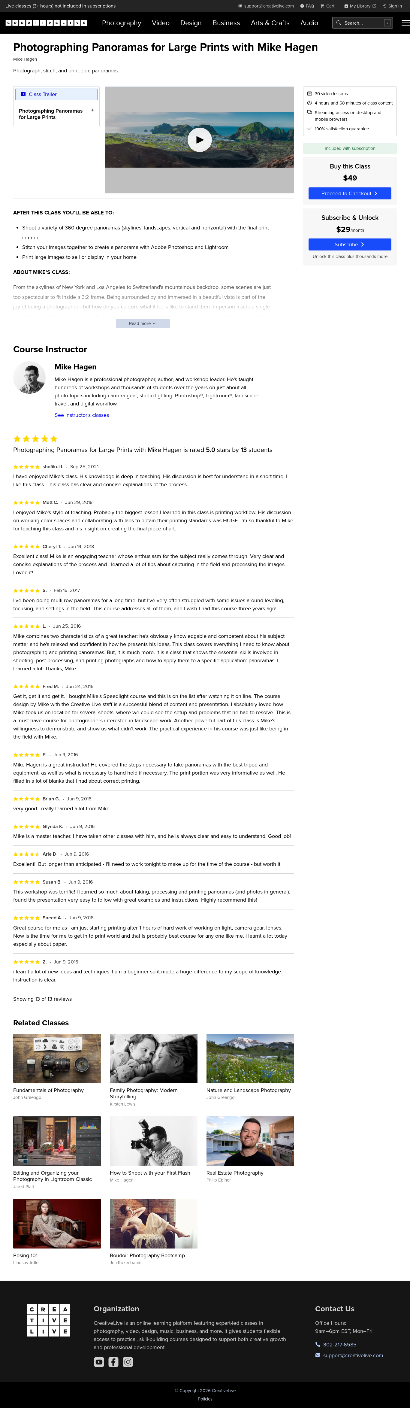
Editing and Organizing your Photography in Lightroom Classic (52, 1176)
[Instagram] (127, 1362)
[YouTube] (99, 1362)
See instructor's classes (82, 415)
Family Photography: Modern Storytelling (144, 1093)
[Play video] (199, 140)
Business (226, 23)
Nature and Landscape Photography (249, 1090)
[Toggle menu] (406, 22)
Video (161, 23)
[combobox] (363, 22)
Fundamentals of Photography (48, 1090)
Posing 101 (25, 1255)
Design (191, 23)
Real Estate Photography (235, 1172)
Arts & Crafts (270, 23)
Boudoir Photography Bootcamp (147, 1255)
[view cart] (329, 6)
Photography (121, 23)
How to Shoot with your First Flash (150, 1172)
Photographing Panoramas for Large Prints (51, 114)
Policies (205, 1399)
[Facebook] (113, 1362)
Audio (309, 23)
